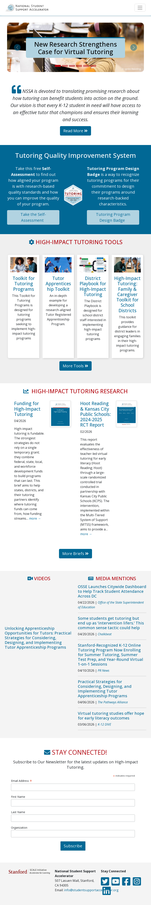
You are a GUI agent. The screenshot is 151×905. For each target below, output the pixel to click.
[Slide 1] (58, 66)
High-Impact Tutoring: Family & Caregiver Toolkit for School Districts (127, 294)
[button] (17, 47)
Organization (19, 827)
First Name (18, 797)
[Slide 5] (86, 66)
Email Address (21, 780)
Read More (75, 130)
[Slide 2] (65, 66)
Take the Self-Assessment (33, 217)
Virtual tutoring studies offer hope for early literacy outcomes (111, 716)
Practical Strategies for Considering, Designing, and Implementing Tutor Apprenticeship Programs (105, 688)
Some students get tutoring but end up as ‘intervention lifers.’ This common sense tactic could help (111, 623)
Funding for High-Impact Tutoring (27, 408)
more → (35, 518)
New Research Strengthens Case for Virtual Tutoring (75, 48)
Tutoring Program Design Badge (113, 217)
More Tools (75, 365)
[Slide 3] (72, 66)
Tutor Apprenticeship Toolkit (58, 283)
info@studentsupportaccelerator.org (91, 890)
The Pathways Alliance (113, 702)
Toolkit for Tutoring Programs (24, 283)
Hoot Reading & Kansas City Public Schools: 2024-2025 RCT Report (95, 414)
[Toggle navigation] (139, 8)
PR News (103, 670)
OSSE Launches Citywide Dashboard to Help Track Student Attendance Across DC (112, 591)
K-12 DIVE (104, 724)
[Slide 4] (79, 66)
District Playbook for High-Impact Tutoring (93, 286)
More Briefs (75, 553)
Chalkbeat (104, 634)
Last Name (18, 812)
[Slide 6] (93, 66)
